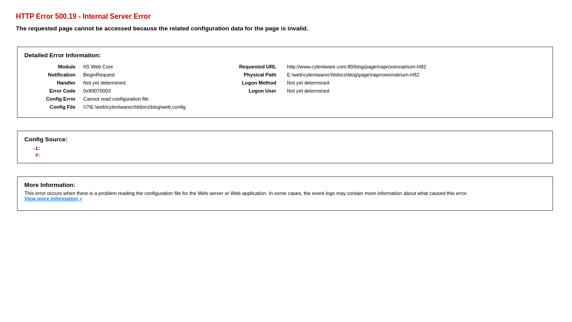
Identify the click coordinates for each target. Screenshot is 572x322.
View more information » (54, 201)
